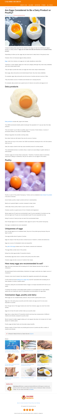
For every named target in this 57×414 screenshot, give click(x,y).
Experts (32, 333)
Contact (21, 402)
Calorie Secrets (13, 2)
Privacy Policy (31, 402)
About (18, 402)
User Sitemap (37, 402)
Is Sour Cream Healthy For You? (27, 377)
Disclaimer (26, 402)
